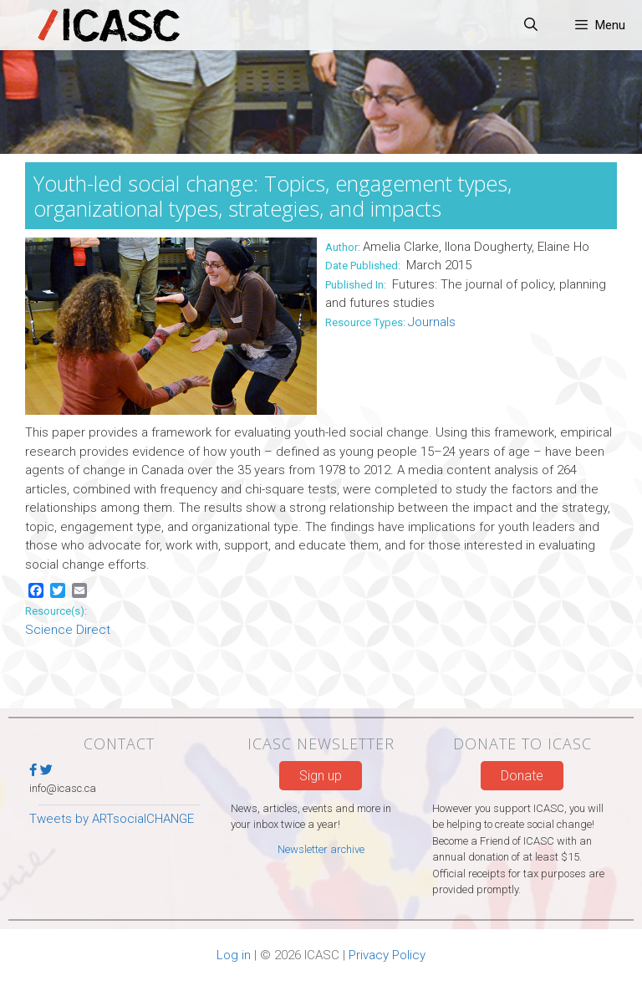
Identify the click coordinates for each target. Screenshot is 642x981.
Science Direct (67, 629)
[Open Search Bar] (531, 25)
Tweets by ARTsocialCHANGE (111, 818)
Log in (234, 955)
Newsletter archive (321, 849)
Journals (432, 322)
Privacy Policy (387, 955)
